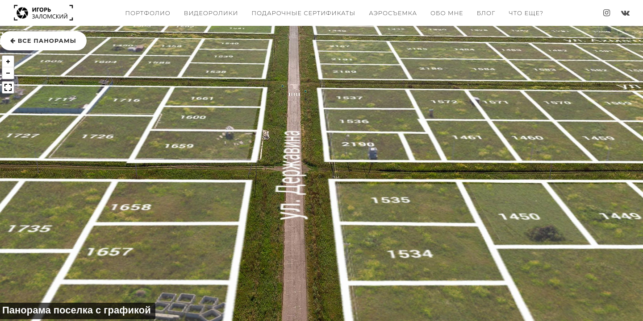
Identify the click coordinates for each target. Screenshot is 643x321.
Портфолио (148, 12)
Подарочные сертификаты (303, 12)
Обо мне (446, 12)
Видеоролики (211, 12)
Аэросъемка (393, 12)
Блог (486, 12)
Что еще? (526, 12)
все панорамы (43, 40)
